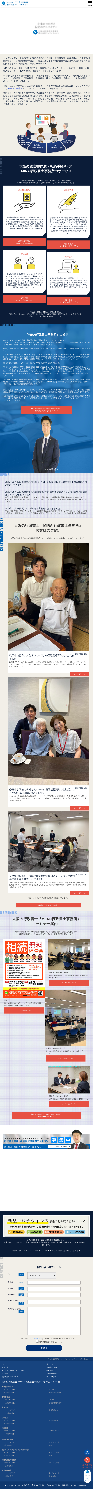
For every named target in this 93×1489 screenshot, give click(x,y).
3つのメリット (54, 1452)
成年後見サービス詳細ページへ (68, 301)
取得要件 (8, 1445)
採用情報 (5, 1374)
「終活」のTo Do (55, 1431)
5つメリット (53, 1389)
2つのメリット (54, 1463)
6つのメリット (54, 1442)
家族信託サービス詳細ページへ (24, 299)
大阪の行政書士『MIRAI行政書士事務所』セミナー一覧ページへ (46, 1115)
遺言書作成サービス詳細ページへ (68, 245)
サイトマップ (51, 1377)
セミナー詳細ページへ (24, 1010)
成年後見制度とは (55, 1420)
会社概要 (49, 1370)
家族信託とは (53, 1410)
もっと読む (78, 674)
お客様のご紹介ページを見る (48, 905)
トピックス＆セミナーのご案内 (13, 1370)
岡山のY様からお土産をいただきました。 (42, 508)
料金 (50, 1445)
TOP (3, 1364)
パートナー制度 (52, 1374)
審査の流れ (53, 1476)
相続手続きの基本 (55, 1392)
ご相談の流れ (10, 1392)
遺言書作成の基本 (55, 1403)
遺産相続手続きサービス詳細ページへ (24, 242)
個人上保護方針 (36, 1339)
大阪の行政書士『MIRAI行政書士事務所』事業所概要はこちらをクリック (46, 410)
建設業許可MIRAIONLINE (11, 1377)
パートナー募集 (15, 88)
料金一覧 (5, 1367)
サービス (49, 1364)
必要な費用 (9, 1466)
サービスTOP (10, 1389)
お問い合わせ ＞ (85, 1359)
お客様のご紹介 (52, 1367)
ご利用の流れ (10, 1456)
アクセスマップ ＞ (71, 1359)
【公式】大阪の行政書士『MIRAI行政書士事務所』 (46, 1485)
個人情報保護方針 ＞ (55, 1359)
